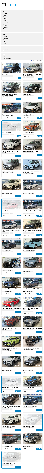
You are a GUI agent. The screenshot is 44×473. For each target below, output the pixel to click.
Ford (4, 17)
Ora (4, 23)
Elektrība (5, 41)
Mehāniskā (5, 51)
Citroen (5, 13)
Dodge (5, 15)
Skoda (5, 25)
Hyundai (5, 22)
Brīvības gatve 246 (6, 56)
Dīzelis (4, 40)
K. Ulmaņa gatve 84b (7, 58)
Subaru (5, 27)
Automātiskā (5, 49)
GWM (5, 18)
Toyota (5, 29)
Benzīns (5, 36)
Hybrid (4, 43)
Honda (5, 20)
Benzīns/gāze (5, 38)
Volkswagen (6, 30)
